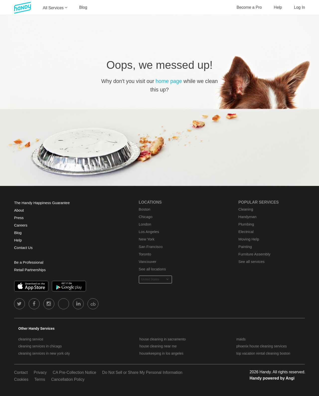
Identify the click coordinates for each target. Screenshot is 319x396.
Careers (20, 225)
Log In (299, 7)
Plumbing (246, 224)
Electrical (246, 232)
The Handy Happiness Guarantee (42, 203)
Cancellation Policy (67, 379)
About (19, 210)
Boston (145, 209)
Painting (245, 246)
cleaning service (30, 339)
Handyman (247, 217)
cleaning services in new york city (44, 353)
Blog (83, 7)
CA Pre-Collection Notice (74, 372)
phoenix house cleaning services (261, 346)
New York (147, 239)
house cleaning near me (157, 346)
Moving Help (249, 239)
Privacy (40, 372)
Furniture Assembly (254, 254)
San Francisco (151, 246)
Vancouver (148, 261)
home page (169, 81)
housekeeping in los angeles (161, 353)
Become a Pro (249, 7)
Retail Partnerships (30, 270)
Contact (21, 372)
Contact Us (23, 247)
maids (240, 339)
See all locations (152, 269)
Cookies (21, 379)
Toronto (145, 254)
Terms (39, 379)
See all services (252, 261)
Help (278, 7)
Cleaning (246, 209)
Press (19, 218)
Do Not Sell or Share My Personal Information (142, 372)
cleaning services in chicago (40, 346)
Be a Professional (28, 262)
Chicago (146, 217)
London (145, 224)
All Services (53, 8)
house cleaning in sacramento (162, 339)
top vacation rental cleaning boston (263, 353)
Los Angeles (149, 232)
